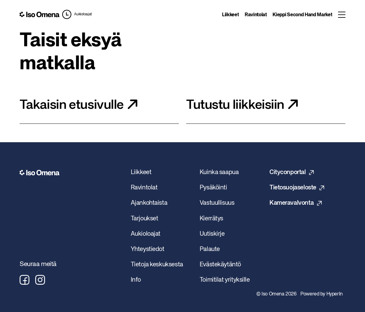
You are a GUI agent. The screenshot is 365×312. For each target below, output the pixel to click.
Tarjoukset (144, 218)
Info (136, 280)
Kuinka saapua (219, 172)
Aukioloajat (83, 14)
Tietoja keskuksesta (157, 264)
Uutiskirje (212, 234)
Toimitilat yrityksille (225, 280)
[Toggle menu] (341, 15)
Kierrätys (211, 218)
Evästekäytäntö (220, 264)
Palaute (210, 249)
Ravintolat (256, 15)
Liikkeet (230, 15)
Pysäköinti (213, 188)
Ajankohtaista (149, 203)
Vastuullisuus (217, 203)
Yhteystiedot (147, 249)
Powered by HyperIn (321, 294)
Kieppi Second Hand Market (302, 15)
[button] (77, 14)
